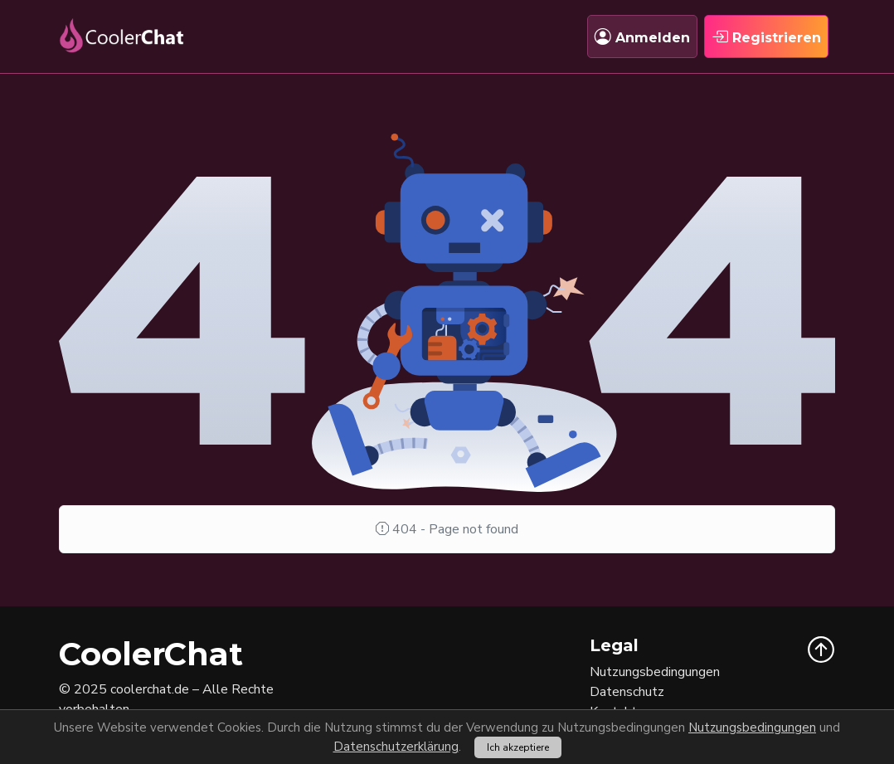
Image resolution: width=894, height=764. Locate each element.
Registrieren (766, 36)
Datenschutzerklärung (396, 746)
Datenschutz (627, 692)
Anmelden (642, 36)
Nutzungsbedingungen (752, 727)
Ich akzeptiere (518, 747)
